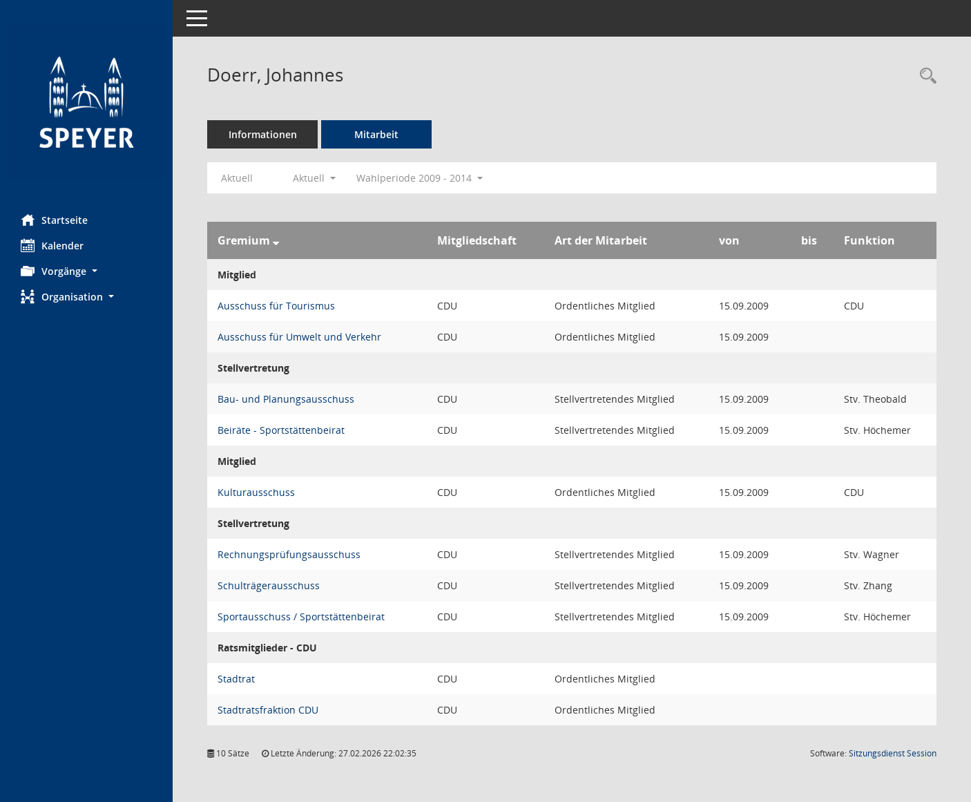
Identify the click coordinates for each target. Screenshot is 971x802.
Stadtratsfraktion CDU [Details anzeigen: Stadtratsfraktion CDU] (268, 709)
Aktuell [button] (314, 177)
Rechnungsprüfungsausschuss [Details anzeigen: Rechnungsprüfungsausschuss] (289, 554)
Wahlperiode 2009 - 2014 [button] (419, 177)
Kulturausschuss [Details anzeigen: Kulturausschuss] (256, 492)
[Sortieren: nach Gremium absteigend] (276, 240)
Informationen (263, 134)
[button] (86, 271)
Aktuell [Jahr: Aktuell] (237, 177)
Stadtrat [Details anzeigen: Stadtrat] (236, 678)
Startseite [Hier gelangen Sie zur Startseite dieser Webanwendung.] (54, 220)
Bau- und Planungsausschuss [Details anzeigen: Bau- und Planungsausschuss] (286, 398)
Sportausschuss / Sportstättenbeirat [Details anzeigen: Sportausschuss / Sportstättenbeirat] (301, 616)
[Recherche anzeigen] (924, 76)
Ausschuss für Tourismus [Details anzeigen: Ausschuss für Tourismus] (276, 305)
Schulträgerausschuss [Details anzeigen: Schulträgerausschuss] (269, 585)
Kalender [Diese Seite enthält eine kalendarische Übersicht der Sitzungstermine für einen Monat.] (52, 245)
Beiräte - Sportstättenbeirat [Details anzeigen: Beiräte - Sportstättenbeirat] (281, 430)
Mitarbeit (376, 134)
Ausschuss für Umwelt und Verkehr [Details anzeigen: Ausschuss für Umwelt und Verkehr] (299, 336)
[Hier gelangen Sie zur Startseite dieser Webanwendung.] (86, 102)
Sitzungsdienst (892, 753)
